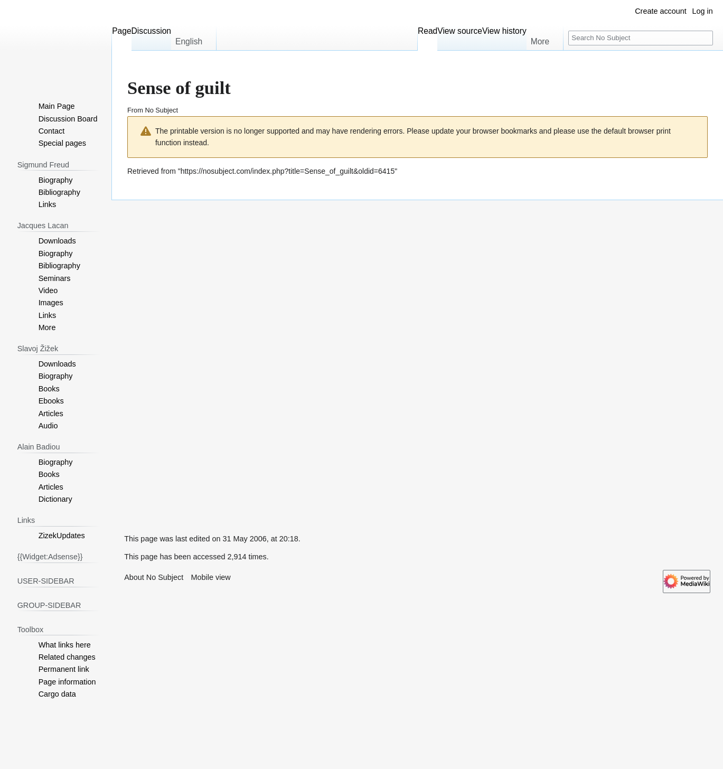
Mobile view (211, 577)
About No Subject (153, 577)
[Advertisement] (190, 358)
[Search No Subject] (640, 38)
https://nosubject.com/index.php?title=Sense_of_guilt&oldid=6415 (288, 171)
